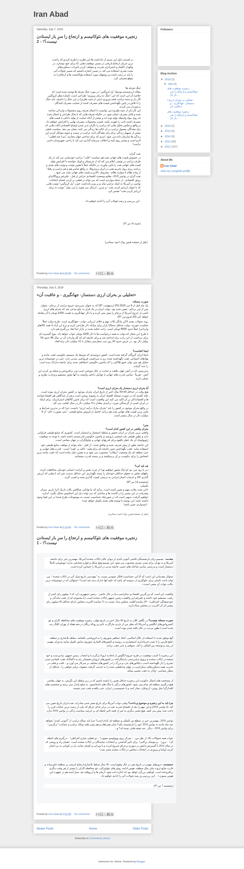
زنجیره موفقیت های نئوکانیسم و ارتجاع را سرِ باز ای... (182, 91)
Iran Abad (51, 14)
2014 (168, 136)
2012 (168, 146)
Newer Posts (45, 828)
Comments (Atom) (100, 838)
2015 (168, 130)
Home (93, 828)
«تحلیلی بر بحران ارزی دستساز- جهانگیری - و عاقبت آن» (86, 294)
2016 (168, 125)
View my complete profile (175, 171)
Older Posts (140, 828)
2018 (168, 79)
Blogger (140, 861)
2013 (168, 141)
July (170, 83)
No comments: (82, 273)
